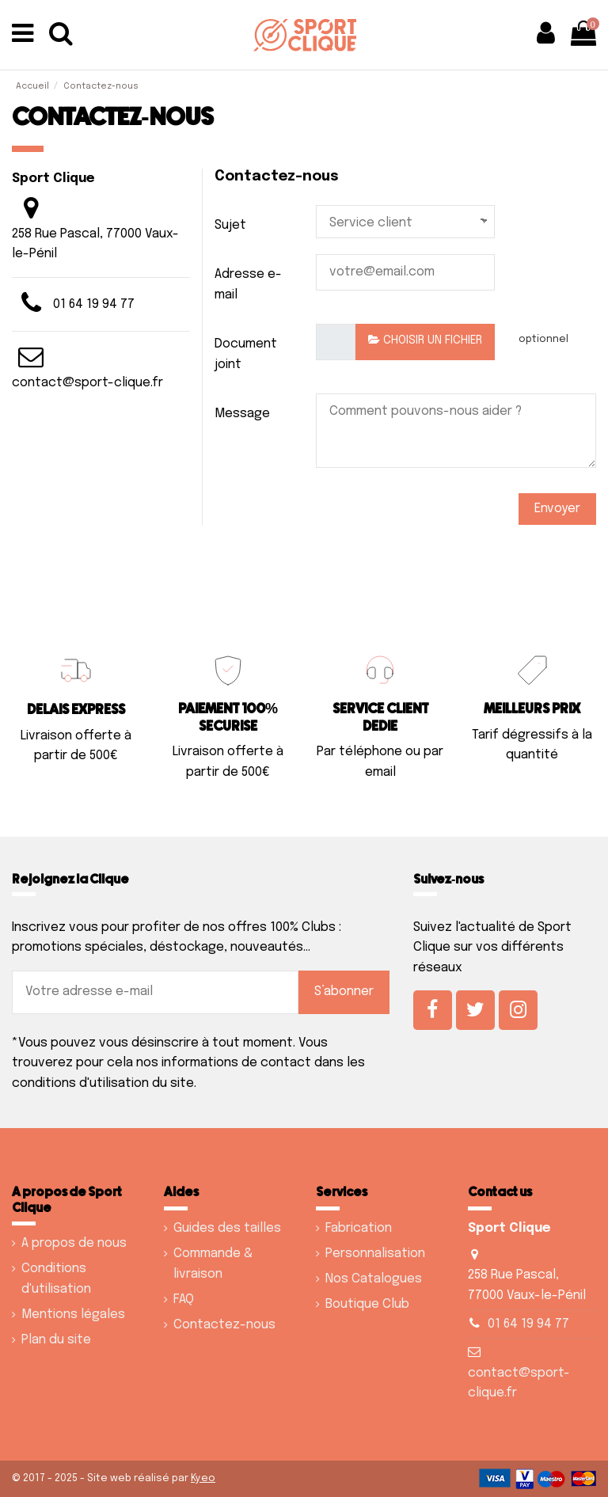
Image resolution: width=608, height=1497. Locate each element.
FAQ (183, 1299)
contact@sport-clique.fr (87, 382)
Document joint (246, 354)
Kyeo (203, 1478)
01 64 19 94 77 (94, 304)
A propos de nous (74, 1243)
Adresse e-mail (248, 285)
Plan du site (56, 1340)
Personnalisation (375, 1253)
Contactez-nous (224, 1325)
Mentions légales (73, 1314)
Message (242, 413)
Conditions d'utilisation (56, 1279)
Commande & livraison (213, 1264)
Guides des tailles (227, 1228)
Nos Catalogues (373, 1279)
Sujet (230, 225)
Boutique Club (367, 1304)
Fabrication (358, 1228)
